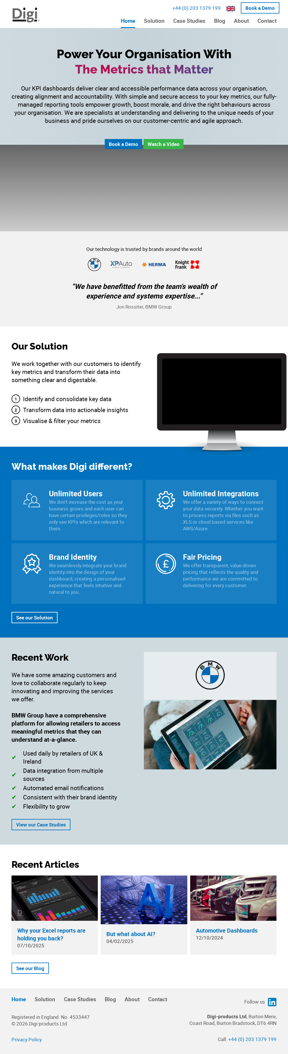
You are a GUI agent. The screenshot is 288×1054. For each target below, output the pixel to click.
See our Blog (30, 968)
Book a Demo (260, 8)
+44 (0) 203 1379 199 (196, 8)
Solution (154, 20)
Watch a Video (164, 144)
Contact (267, 20)
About (241, 20)
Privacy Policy (27, 1039)
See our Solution (34, 617)
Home (128, 20)
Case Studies (189, 20)
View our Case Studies (41, 824)
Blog (219, 20)
